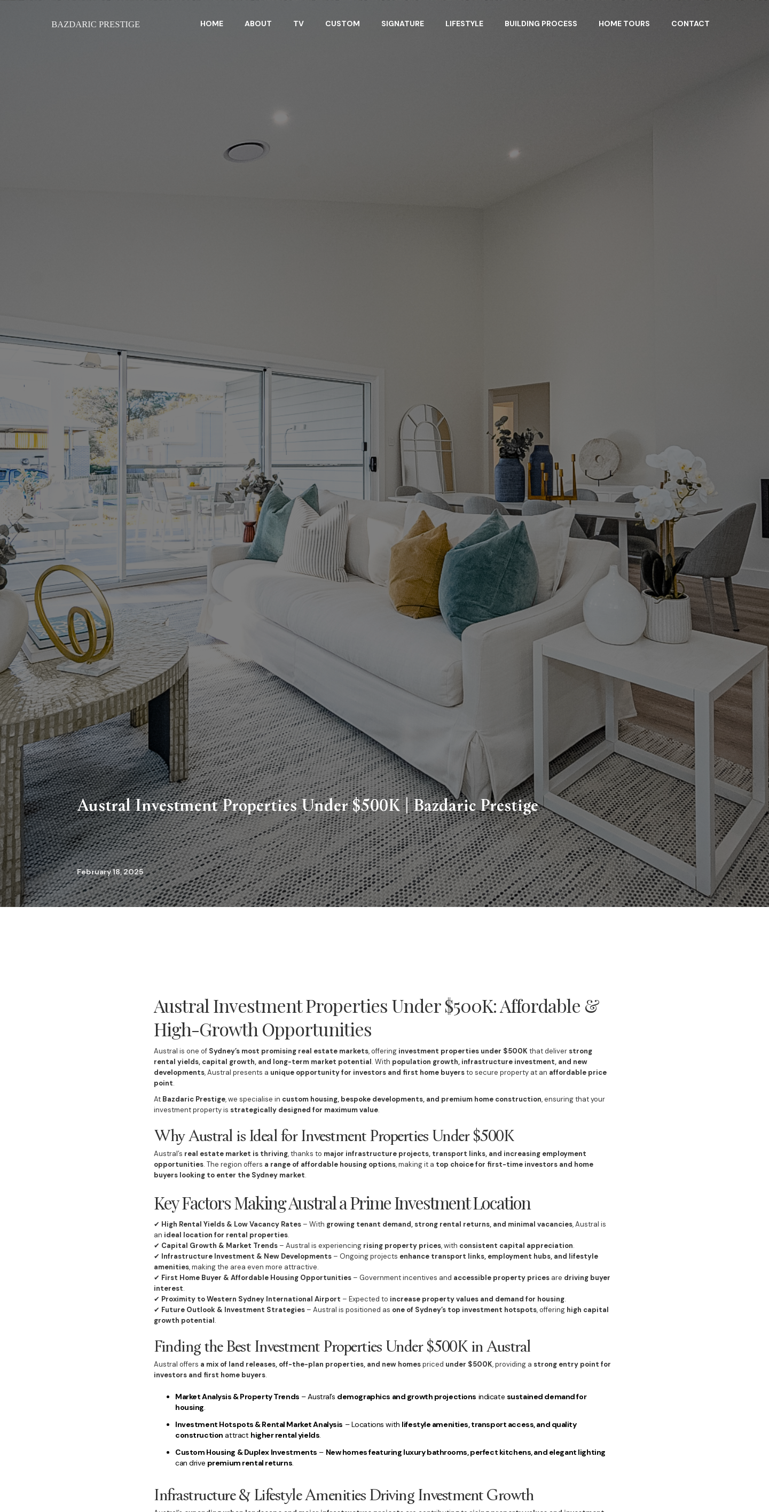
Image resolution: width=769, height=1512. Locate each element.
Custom (342, 23)
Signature (402, 23)
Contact (690, 23)
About (258, 23)
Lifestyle (464, 23)
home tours (624, 23)
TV (298, 23)
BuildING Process (541, 23)
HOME (211, 23)
